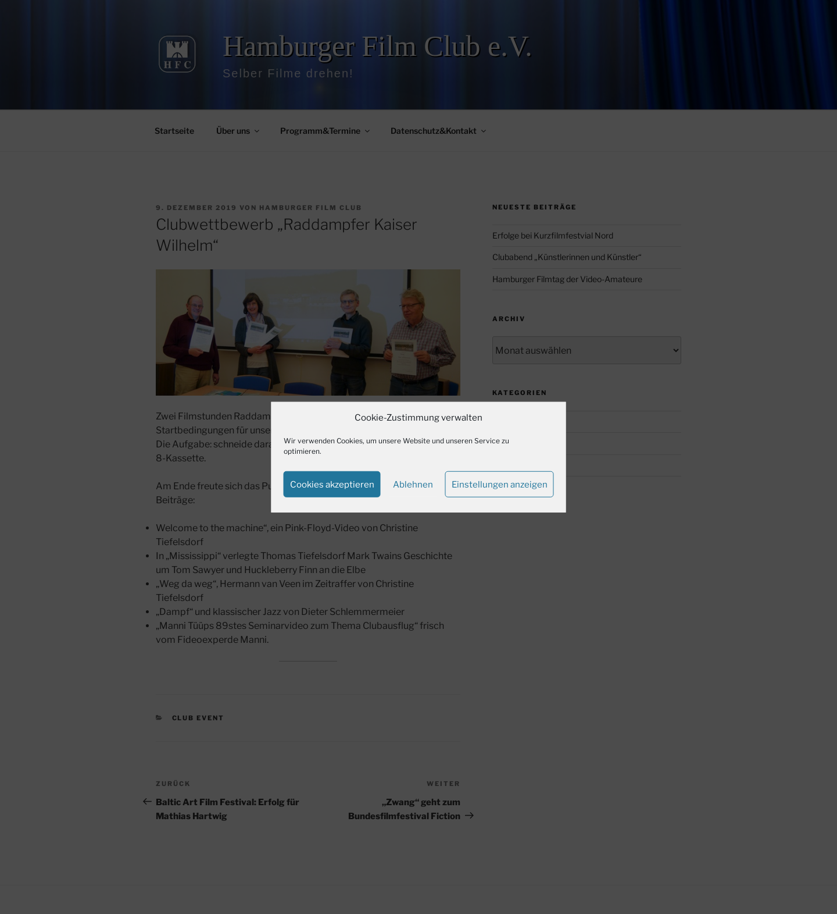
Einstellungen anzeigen (500, 484)
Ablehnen (413, 484)
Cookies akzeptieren (332, 484)
